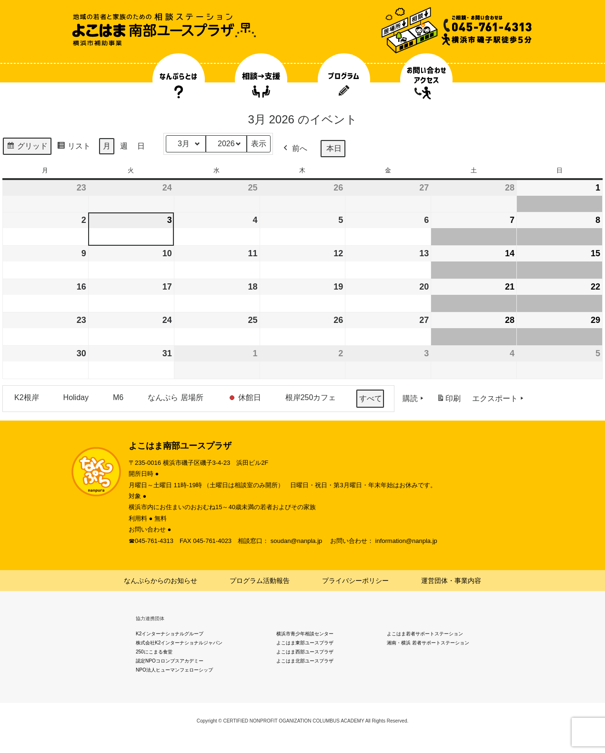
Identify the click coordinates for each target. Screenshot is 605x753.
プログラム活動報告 (260, 580)
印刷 (448, 400)
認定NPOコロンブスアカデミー (169, 660)
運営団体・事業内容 (451, 580)
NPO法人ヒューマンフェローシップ (174, 670)
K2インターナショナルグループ (169, 633)
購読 (414, 398)
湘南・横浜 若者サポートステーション (428, 642)
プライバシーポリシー (355, 580)
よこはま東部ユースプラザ (304, 642)
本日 (334, 148)
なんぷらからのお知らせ (160, 580)
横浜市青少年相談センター (304, 633)
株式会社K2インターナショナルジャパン (179, 642)
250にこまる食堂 (154, 651)
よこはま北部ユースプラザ (304, 660)
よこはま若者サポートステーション (425, 633)
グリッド (27, 147)
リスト (74, 147)
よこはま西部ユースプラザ (304, 651)
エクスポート (498, 398)
